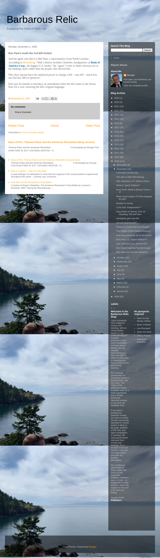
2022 (117, 106)
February (121, 287)
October (121, 257)
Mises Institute (144, 324)
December (122, 165)
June (119, 274)
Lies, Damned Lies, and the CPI (131, 243)
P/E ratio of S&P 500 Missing (130, 177)
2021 (117, 110)
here (122, 405)
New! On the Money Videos (143, 319)
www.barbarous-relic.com (118, 354)
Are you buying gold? (126, 222)
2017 (117, 127)
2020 (117, 115)
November (122, 169)
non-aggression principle (118, 453)
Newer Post (16, 125)
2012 (117, 148)
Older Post (93, 125)
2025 (117, 98)
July (119, 270)
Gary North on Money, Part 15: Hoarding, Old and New (131, 212)
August (120, 266)
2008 (117, 296)
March (120, 282)
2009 (117, 161)
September (122, 261)
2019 (117, 119)
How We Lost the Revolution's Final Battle (31, 182)
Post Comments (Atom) (33, 132)
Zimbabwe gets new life (127, 218)
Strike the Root (144, 332)
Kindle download (117, 396)
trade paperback (118, 393)
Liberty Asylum (144, 335)
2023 (117, 102)
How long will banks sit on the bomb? (134, 235)
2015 (117, 136)
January (121, 291)
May (119, 278)
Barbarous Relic (42, 19)
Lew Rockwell (143, 328)
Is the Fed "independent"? (128, 207)
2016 (117, 132)
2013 (117, 144)
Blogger (92, 547)
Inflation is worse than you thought (132, 227)
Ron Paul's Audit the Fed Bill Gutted (133, 248)
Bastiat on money (124, 203)
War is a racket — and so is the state (28, 171)
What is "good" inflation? (128, 185)
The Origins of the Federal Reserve (133, 231)
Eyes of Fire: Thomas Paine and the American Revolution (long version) (51, 142)
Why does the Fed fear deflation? (132, 252)
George (131, 75)
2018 (117, 123)
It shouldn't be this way (127, 172)
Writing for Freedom (142, 340)
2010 (117, 157)
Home (55, 125)
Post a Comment (23, 112)
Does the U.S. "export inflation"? (131, 239)
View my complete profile (136, 85)
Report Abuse (119, 65)
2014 (117, 140)
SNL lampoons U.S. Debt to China (132, 181)
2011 (117, 152)
